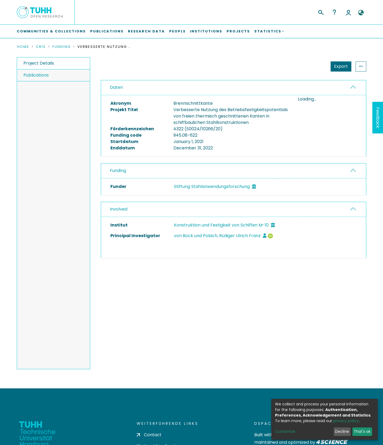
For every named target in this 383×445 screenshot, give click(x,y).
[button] (360, 13)
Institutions (206, 31)
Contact (149, 435)
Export (341, 66)
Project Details (38, 63)
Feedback (378, 117)
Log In (348, 12)
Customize (285, 431)
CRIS (41, 46)
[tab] (233, 87)
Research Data (146, 31)
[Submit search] (320, 12)
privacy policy (346, 420)
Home (23, 46)
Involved (118, 209)
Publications (107, 31)
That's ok (362, 431)
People (177, 31)
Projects (238, 31)
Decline (342, 431)
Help (334, 12)
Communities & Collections (51, 31)
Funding (61, 46)
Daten (116, 87)
